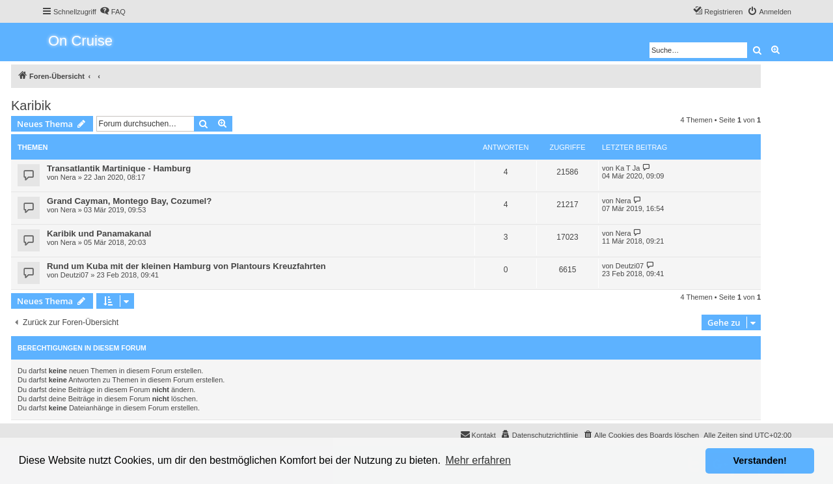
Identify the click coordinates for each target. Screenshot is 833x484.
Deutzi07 (75, 275)
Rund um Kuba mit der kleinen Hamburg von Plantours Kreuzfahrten (186, 266)
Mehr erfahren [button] (478, 460)
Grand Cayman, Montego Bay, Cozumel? (129, 201)
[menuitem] (113, 12)
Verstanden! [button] (760, 460)
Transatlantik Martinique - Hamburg (119, 168)
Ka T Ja (628, 168)
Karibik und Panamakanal (99, 233)
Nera (68, 177)
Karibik (31, 105)
